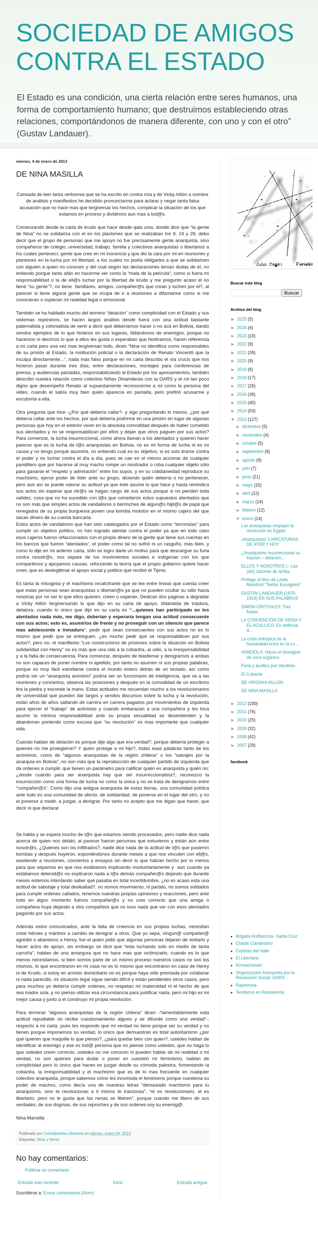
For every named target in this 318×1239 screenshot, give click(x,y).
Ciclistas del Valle (252, 950)
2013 (242, 419)
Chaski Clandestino (254, 943)
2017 (242, 385)
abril (247, 493)
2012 (242, 703)
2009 (242, 728)
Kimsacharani (249, 965)
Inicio (118, 1182)
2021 (242, 352)
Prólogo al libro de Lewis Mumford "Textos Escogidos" (271, 582)
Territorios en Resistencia (260, 992)
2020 (242, 360)
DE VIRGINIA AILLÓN (262, 682)
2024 (242, 327)
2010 (242, 719)
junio (247, 476)
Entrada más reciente (38, 1182)
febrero (249, 510)
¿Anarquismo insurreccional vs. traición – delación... (271, 555)
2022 (242, 344)
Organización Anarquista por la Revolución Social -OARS (265, 975)
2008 (242, 736)
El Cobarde (252, 674)
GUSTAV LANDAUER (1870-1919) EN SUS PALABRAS (269, 596)
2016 (242, 394)
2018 (242, 377)
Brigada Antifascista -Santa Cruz (267, 936)
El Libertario (247, 958)
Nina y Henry (48, 1139)
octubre (250, 443)
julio (246, 468)
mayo (248, 485)
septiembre (253, 451)
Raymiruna (246, 985)
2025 (242, 319)
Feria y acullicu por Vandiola (268, 665)
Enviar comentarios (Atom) (68, 1192)
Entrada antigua (192, 1182)
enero (248, 518)
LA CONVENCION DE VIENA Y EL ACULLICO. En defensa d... (271, 625)
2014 (242, 410)
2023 (242, 335)
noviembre (252, 435)
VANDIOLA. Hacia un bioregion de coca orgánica (271, 655)
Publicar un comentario (47, 1170)
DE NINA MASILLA (259, 690)
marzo (248, 501)
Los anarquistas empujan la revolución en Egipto (267, 528)
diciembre (252, 426)
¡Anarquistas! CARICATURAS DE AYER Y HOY (269, 542)
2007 (242, 745)
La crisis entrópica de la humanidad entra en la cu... (269, 641)
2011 (242, 711)
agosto (249, 460)
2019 (242, 369)
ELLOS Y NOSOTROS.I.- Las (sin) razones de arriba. (269, 569)
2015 (242, 402)
